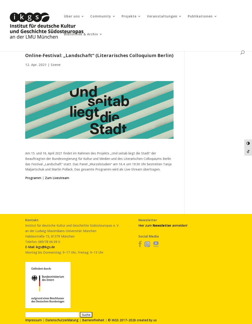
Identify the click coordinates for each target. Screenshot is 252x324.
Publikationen (200, 16)
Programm (33, 178)
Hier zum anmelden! (162, 225)
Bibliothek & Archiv (81, 34)
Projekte (129, 16)
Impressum (33, 320)
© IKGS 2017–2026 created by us (132, 320)
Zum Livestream (57, 178)
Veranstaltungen (162, 16)
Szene (56, 64)
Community (100, 16)
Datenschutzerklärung (61, 320)
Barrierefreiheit (93, 320)
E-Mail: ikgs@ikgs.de (40, 247)
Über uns (72, 16)
